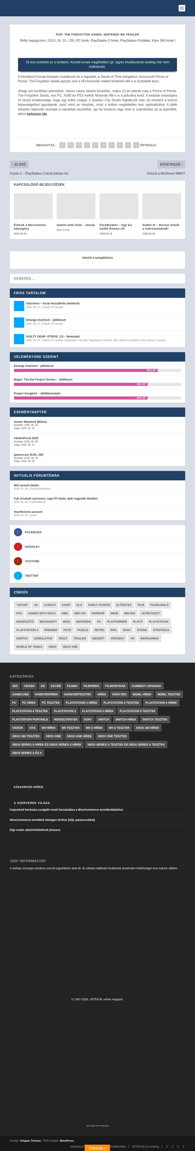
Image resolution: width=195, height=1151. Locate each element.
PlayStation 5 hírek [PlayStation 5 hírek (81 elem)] (98, 711)
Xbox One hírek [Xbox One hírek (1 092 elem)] (79, 736)
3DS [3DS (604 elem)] (15, 686)
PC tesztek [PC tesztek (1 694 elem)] (51, 702)
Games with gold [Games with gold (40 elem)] (42, 613)
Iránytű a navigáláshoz (97, 257)
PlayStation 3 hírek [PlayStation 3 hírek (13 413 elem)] (82, 702)
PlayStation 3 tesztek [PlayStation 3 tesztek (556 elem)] (121, 702)
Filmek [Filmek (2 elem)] (72, 686)
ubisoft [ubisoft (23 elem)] (98, 638)
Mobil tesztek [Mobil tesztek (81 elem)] (169, 694)
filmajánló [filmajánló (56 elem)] (159, 605)
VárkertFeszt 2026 (26, 438)
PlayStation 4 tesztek (76, 340)
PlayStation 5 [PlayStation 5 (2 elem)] (65, 711)
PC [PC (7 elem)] (14, 702)
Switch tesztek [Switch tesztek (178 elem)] (155, 719)
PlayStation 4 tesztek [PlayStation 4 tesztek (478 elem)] (30, 711)
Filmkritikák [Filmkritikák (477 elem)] (115, 686)
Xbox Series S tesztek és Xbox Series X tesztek (139, 340)
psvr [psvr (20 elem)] (67, 630)
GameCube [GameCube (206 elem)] (20, 694)
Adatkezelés (118, 1146)
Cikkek (46, 307)
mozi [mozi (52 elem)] (66, 621)
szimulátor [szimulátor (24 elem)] (43, 638)
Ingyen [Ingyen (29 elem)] (129, 613)
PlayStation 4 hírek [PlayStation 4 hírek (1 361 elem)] (161, 702)
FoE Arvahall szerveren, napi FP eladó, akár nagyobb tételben (56, 498)
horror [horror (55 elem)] (98, 613)
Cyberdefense (37, 502)
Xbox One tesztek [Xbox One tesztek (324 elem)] (112, 736)
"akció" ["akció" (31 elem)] (22, 605)
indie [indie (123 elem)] (114, 613)
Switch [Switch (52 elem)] (22, 638)
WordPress (67, 1140)
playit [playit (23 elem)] (138, 621)
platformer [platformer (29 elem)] (117, 621)
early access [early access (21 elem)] (99, 605)
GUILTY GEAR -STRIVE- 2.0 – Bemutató (53, 336)
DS (72, 40)
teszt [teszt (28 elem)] (62, 638)
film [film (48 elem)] (140, 605)
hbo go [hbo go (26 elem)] (80, 613)
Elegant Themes (30, 1140)
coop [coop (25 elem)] (66, 605)
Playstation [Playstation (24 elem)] (158, 621)
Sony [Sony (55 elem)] (127, 630)
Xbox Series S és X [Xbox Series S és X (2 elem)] (27, 753)
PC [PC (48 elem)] (99, 621)
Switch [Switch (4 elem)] (103, 719)
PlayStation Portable (135, 40)
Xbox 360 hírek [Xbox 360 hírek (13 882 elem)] (147, 727)
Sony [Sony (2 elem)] (88, 719)
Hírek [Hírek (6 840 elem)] (101, 694)
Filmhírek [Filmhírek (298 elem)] (91, 686)
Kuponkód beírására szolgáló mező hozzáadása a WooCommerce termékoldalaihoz (66, 809)
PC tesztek (57, 307)
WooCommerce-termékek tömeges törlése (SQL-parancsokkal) (52, 820)
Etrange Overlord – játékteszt (46, 320)
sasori (33, 515)
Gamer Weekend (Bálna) (30, 421)
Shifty (24, 40)
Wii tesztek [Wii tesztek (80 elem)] (71, 727)
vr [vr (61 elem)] (132, 638)
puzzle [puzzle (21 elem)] (82, 630)
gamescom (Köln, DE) (29, 454)
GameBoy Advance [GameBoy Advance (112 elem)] (146, 686)
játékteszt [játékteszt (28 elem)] (150, 613)
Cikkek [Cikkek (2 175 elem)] (29, 686)
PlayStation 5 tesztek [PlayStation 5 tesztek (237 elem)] (137, 711)
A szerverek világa (32, 803)
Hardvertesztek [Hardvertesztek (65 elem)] (77, 694)
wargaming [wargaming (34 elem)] (149, 638)
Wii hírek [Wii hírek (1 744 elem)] (49, 727)
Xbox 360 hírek (163, 40)
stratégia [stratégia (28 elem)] (161, 630)
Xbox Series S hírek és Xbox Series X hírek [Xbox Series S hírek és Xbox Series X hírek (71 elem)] (47, 744)
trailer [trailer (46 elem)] (80, 638)
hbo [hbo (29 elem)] (65, 613)
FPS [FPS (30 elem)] (19, 613)
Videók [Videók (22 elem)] (17, 727)
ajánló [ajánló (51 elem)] (50, 605)
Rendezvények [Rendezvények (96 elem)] (66, 719)
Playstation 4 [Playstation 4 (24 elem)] (27, 630)
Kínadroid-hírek (29, 787)
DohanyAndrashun (40, 488)
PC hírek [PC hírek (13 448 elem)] (29, 702)
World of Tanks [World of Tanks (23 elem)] (29, 646)
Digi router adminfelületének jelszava (35, 830)
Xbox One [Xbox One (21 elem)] (70, 646)
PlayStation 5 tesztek (100, 340)
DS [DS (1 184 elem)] (43, 686)
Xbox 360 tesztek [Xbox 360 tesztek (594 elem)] (26, 736)
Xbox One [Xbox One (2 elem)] (53, 736)
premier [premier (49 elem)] (50, 630)
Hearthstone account (28, 511)
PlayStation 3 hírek (104, 40)
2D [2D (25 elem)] (36, 605)
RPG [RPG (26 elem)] (113, 630)
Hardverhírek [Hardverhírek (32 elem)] (46, 694)
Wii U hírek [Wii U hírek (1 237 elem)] (94, 727)
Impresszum (78, 1146)
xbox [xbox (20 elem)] (52, 646)
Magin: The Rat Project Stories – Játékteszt (43, 379)
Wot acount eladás (26, 485)
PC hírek (82, 40)
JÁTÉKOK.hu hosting (145, 1146)
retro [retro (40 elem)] (99, 630)
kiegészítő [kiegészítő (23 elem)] (25, 621)
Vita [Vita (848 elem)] (32, 727)
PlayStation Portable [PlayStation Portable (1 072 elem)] (30, 719)
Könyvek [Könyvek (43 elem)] (119, 694)
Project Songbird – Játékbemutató (37, 393)
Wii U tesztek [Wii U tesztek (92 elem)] (119, 727)
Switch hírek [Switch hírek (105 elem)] (125, 719)
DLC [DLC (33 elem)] (79, 605)
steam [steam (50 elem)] (142, 630)
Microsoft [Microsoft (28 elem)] (48, 621)
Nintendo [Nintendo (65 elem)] (83, 621)
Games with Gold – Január (76, 225)
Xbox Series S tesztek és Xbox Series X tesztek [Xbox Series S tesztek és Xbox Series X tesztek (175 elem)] (126, 744)
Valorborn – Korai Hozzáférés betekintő (53, 303)
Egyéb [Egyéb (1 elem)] (56, 686)
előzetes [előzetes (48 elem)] (124, 605)
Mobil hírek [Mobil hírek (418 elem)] (142, 694)
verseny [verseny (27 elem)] (117, 638)
